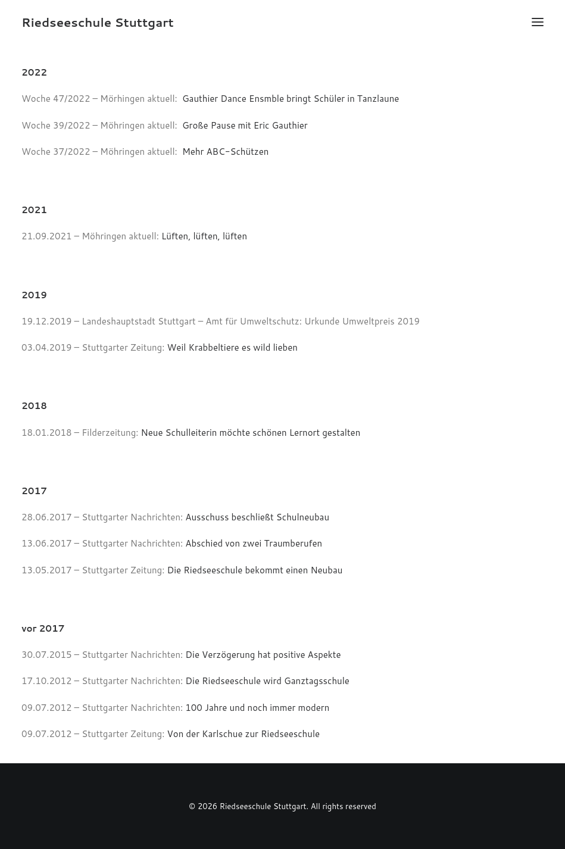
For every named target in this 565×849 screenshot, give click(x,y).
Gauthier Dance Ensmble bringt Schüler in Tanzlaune (290, 98)
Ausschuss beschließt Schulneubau (256, 517)
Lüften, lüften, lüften (204, 236)
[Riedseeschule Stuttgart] (97, 22)
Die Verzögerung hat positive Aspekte (263, 654)
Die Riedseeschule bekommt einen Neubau (255, 570)
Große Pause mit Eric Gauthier (245, 125)
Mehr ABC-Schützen (225, 151)
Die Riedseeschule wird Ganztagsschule (267, 681)
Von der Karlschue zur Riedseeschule (243, 734)
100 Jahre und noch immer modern (257, 707)
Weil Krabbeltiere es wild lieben (232, 347)
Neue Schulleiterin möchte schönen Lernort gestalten (251, 432)
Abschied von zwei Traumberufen (253, 543)
